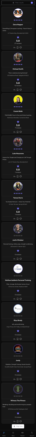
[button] (13, 433)
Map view (18, 426)
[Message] (21, 47)
